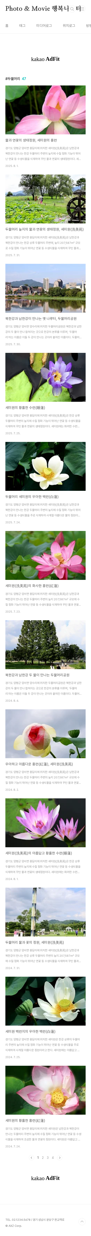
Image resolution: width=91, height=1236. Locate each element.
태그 (22, 26)
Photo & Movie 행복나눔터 (43, 9)
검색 (72, 9)
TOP (82, 1221)
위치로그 (69, 26)
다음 (59, 1157)
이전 (31, 1157)
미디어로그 (44, 26)
